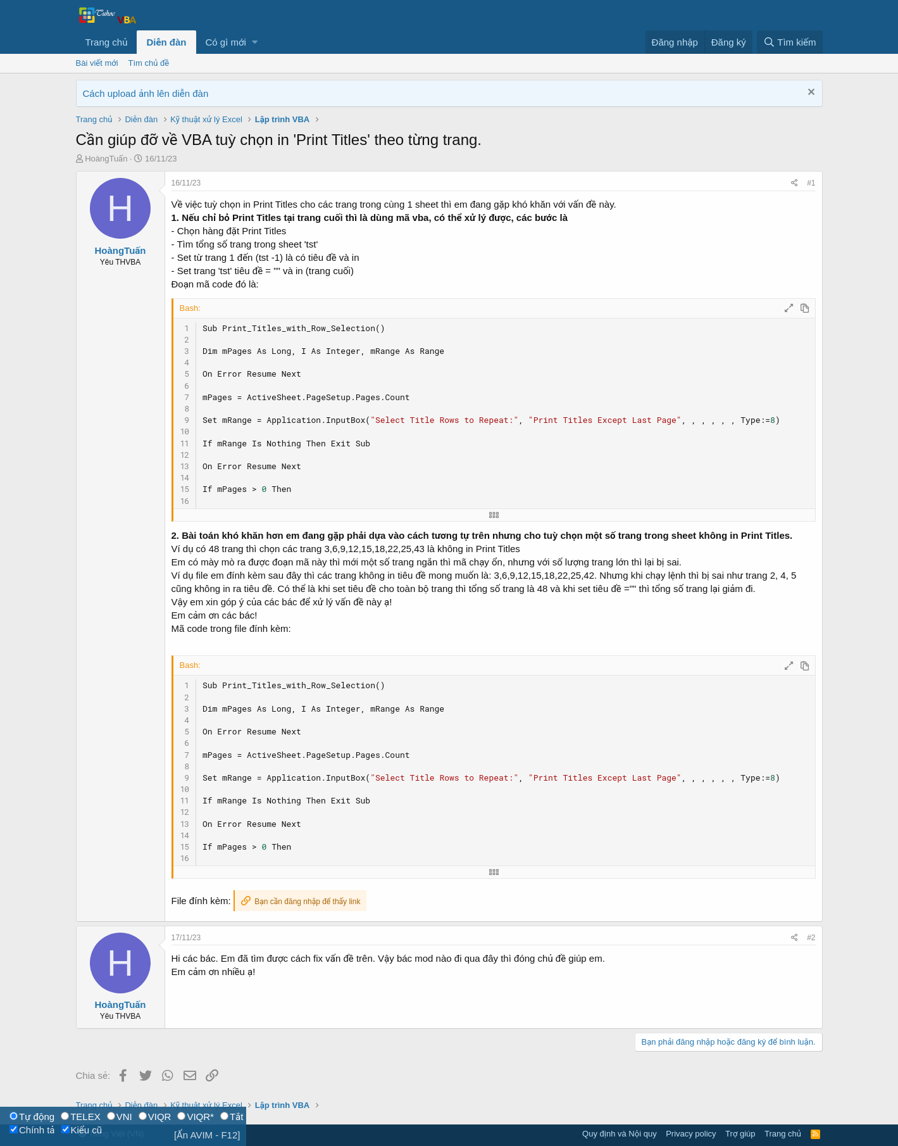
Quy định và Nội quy (619, 1133)
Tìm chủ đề (149, 63)
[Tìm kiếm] (789, 42)
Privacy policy (691, 1133)
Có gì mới (226, 42)
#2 (811, 937)
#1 (811, 183)
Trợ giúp (740, 1133)
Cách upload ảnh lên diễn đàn (146, 93)
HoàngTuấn (106, 158)
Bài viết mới (97, 63)
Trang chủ (106, 42)
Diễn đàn (166, 42)
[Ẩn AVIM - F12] (207, 1135)
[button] (255, 42)
